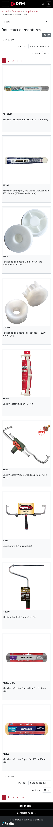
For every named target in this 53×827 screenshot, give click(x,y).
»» (22, 60)
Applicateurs (31, 11)
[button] (43, 4)
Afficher (36, 53)
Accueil (5, 11)
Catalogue (17, 11)
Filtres (7, 21)
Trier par (22, 46)
